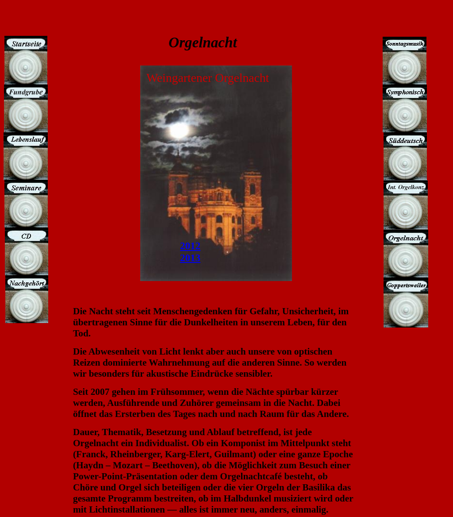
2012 (190, 245)
